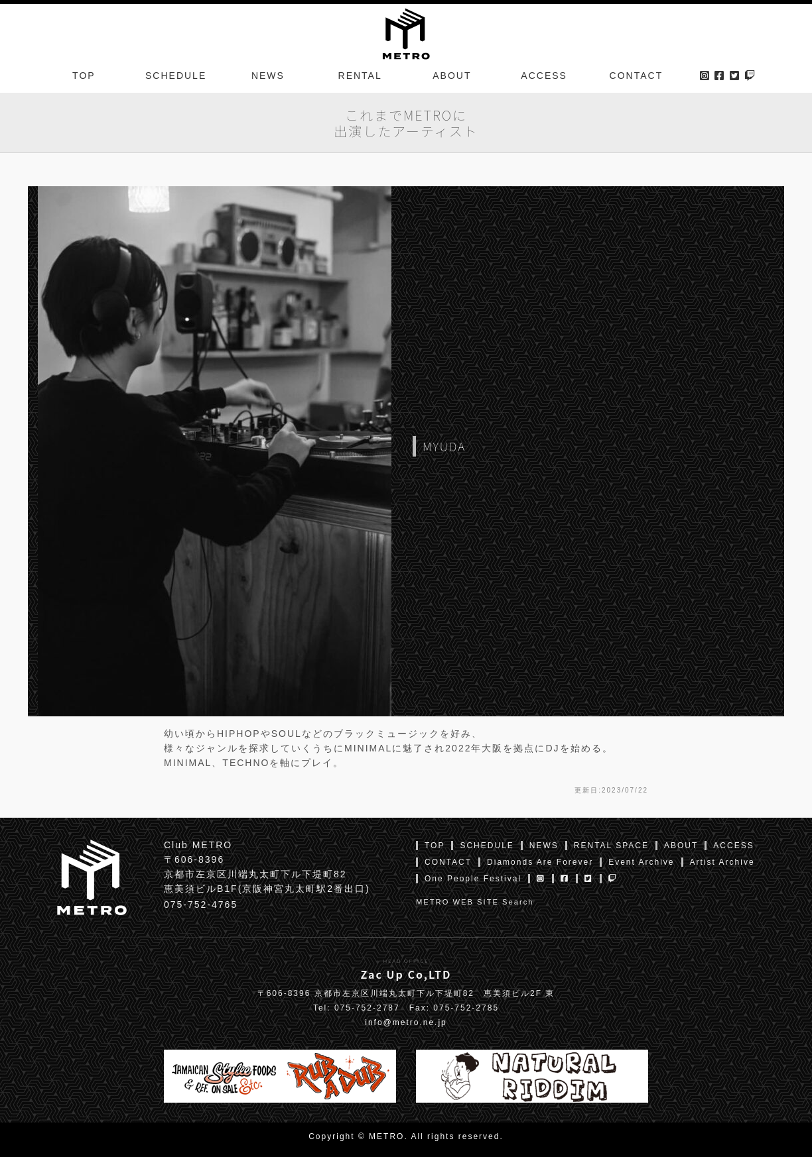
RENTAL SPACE (611, 845)
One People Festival (473, 878)
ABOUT (452, 75)
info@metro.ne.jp (406, 1022)
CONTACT (636, 75)
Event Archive (641, 862)
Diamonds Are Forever (540, 862)
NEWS (268, 75)
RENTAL (360, 75)
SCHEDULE (175, 75)
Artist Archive (722, 862)
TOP (84, 75)
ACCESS (544, 75)
